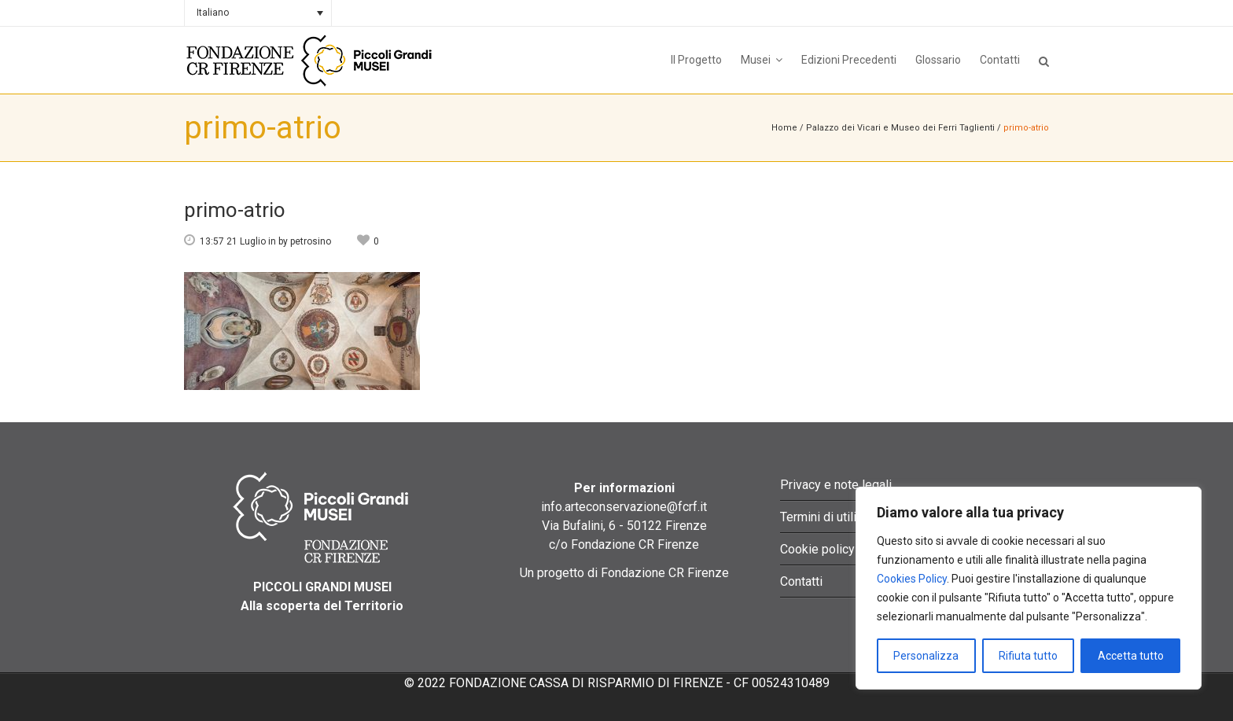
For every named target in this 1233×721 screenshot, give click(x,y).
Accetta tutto (1131, 655)
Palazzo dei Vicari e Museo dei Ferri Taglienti (900, 128)
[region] (1029, 588)
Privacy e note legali (836, 484)
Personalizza (926, 655)
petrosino (310, 241)
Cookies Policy (912, 578)
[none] (258, 13)
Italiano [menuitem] (213, 12)
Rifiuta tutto (1028, 655)
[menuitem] (258, 13)
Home (784, 128)
